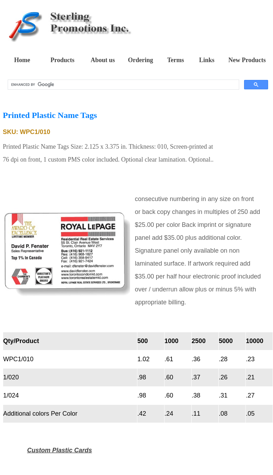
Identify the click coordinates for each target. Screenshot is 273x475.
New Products (247, 60)
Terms (175, 60)
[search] (122, 85)
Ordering (140, 60)
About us (103, 60)
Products (63, 60)
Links (206, 60)
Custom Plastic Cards (59, 450)
